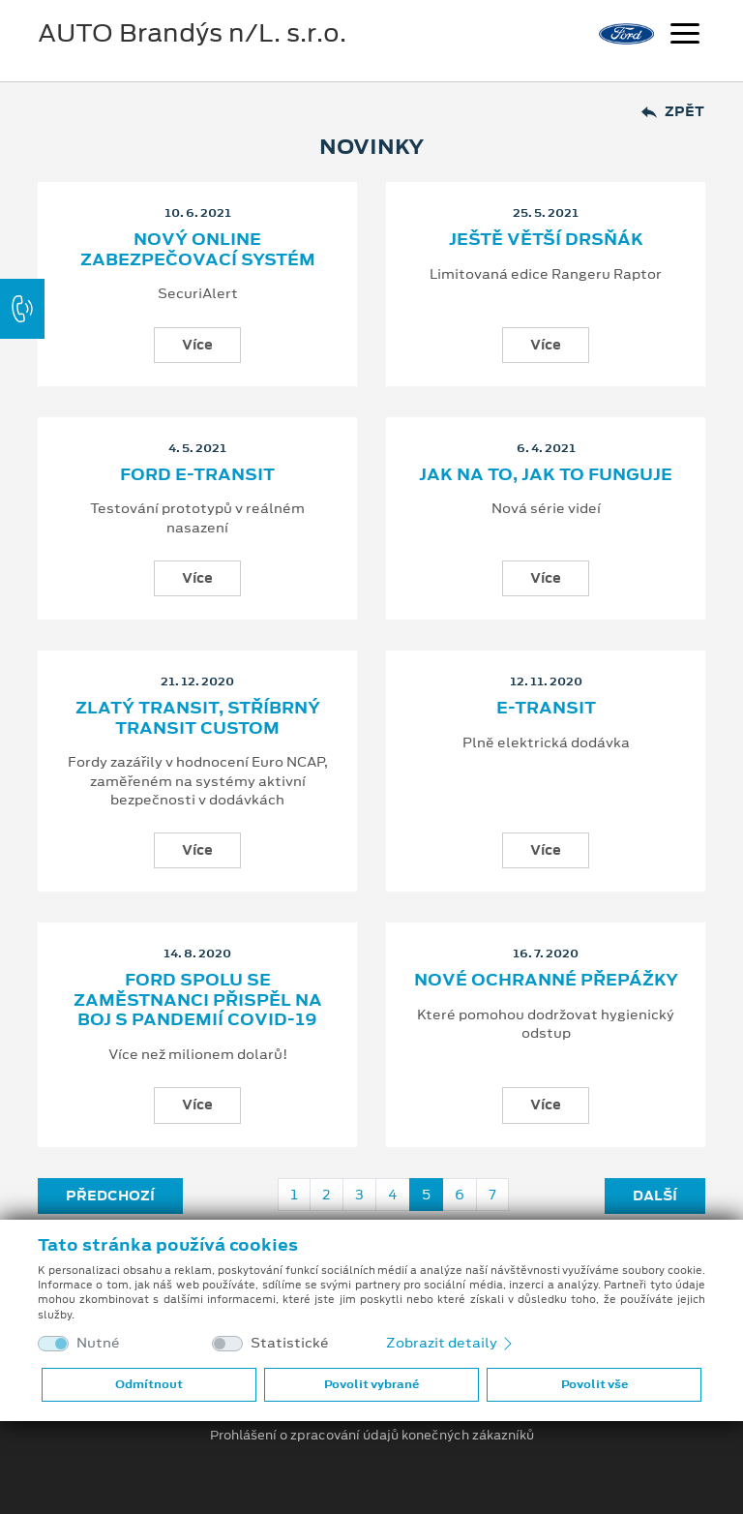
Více (197, 344)
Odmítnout (149, 1384)
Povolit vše (594, 1384)
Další (655, 1195)
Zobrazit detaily (451, 1342)
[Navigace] (685, 35)
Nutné (98, 1343)
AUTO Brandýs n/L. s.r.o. (192, 32)
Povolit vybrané (371, 1384)
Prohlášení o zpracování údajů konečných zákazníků (372, 1435)
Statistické (290, 1343)
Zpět (672, 112)
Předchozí (110, 1195)
